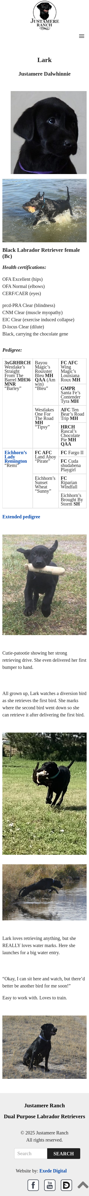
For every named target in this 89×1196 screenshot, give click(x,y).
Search (63, 1153)
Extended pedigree (21, 516)
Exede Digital (53, 1170)
